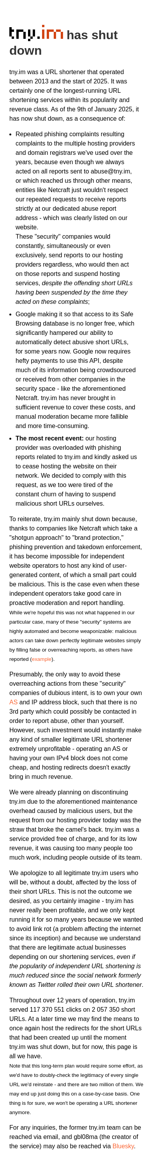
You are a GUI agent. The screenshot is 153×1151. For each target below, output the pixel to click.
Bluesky (123, 1146)
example (41, 659)
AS (13, 702)
